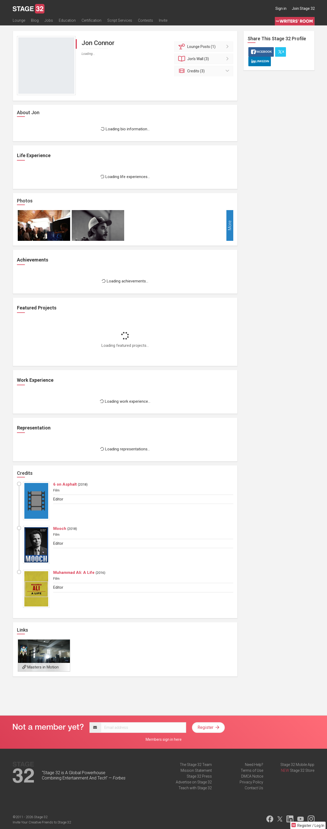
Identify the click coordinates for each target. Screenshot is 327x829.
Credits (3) (204, 71)
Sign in (280, 8)
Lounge (19, 20)
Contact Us (254, 788)
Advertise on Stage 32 (194, 782)
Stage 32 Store (302, 770)
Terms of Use (252, 770)
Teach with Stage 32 (195, 788)
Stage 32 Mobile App (297, 764)
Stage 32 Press (199, 776)
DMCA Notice (252, 776)
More (229, 225)
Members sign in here (164, 739)
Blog (35, 20)
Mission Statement (196, 770)
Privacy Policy (251, 782)
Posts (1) (204, 46)
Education (67, 20)
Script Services (119, 20)
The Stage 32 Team (196, 764)
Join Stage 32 (303, 8)
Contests (145, 20)
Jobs (48, 20)
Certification (91, 20)
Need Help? (254, 764)
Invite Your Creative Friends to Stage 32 (42, 822)
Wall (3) (204, 59)
